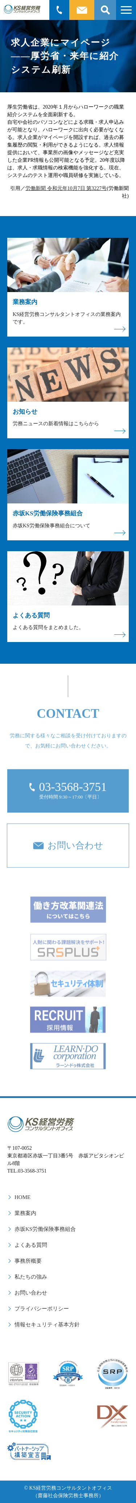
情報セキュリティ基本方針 (47, 1324)
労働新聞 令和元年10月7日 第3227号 (66, 188)
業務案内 (25, 1213)
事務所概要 (28, 1261)
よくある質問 (31, 1245)
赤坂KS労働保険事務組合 (45, 1229)
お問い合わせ (31, 1293)
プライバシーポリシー (42, 1309)
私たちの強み (31, 1277)
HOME (22, 1197)
